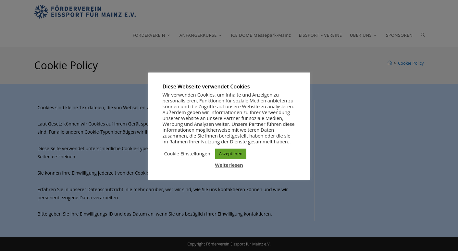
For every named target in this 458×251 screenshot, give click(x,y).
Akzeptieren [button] (230, 153)
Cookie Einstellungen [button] (187, 153)
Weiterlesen (229, 165)
